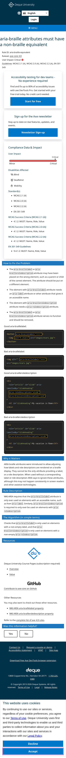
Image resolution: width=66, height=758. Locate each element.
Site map (53, 650)
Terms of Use (18, 718)
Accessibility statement (20, 650)
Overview (14, 568)
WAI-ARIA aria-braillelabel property (26, 608)
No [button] (26, 634)
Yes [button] (11, 634)
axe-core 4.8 (16, 56)
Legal (37, 687)
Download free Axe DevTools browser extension (33, 660)
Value (12, 574)
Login (34, 19)
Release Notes (50, 687)
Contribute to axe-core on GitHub (20, 588)
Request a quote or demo (39, 647)
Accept (33, 751)
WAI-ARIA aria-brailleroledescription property (31, 613)
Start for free (33, 101)
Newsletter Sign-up (33, 132)
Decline (33, 744)
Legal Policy (35, 735)
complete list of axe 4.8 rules (30, 620)
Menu (33, 28)
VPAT (40, 650)
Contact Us (14, 647)
